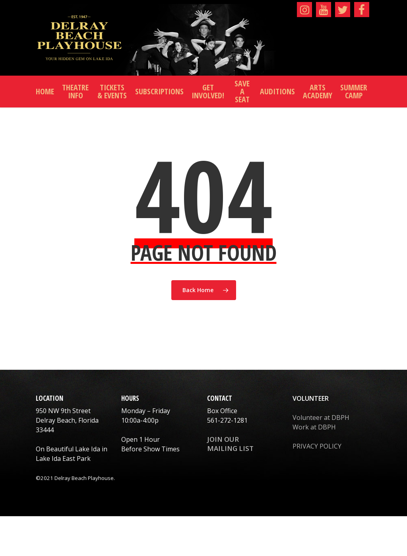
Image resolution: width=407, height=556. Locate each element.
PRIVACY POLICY (317, 446)
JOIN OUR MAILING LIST (230, 444)
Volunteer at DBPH (321, 417)
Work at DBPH (314, 427)
